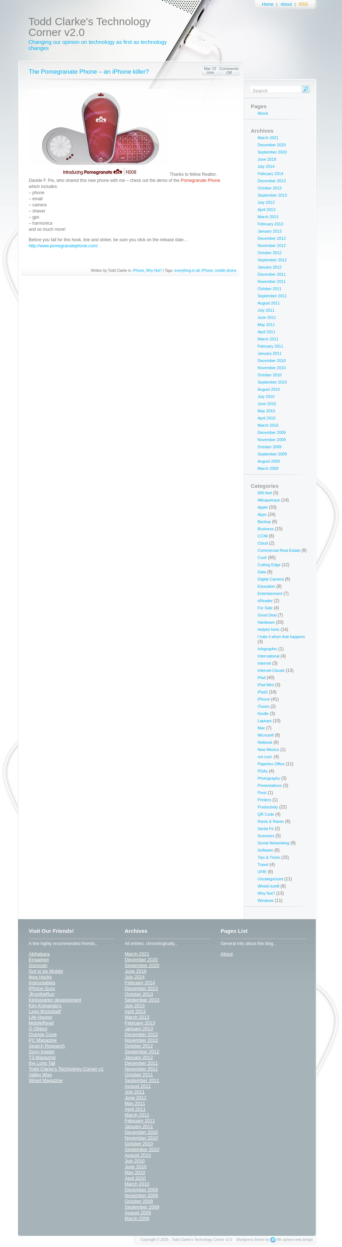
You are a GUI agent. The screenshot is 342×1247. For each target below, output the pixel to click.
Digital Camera (271, 579)
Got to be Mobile (46, 971)
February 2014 (270, 173)
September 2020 (272, 152)
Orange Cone (43, 1034)
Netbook (265, 742)
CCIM (263, 536)
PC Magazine (43, 1040)
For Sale (265, 608)
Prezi (262, 792)
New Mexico (268, 749)
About (286, 4)
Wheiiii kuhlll (268, 886)
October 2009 (270, 447)
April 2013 (267, 209)
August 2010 (269, 389)
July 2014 (266, 166)
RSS (303, 4)
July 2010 (266, 396)
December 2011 (272, 274)
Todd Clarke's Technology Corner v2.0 (89, 26)
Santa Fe (266, 828)
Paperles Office (271, 764)
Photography (269, 778)
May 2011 (266, 324)
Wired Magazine (46, 1080)
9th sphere (285, 1240)
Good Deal (267, 615)
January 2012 (270, 267)
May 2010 (266, 411)
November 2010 (272, 368)
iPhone (138, 270)
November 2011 (272, 281)
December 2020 (272, 145)
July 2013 (266, 202)
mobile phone (225, 270)
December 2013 (272, 181)
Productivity (268, 807)
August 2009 (269, 461)
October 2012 (270, 253)
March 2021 (268, 138)
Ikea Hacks (40, 977)
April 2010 (267, 418)
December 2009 (272, 432)
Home (267, 4)
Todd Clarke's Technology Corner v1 (66, 1069)
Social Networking (273, 843)
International (268, 656)
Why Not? (154, 270)
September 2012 (272, 260)
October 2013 (270, 188)
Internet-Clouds (271, 670)
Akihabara (39, 954)
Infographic (267, 649)
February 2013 (270, 224)
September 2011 (272, 296)
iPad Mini (266, 685)
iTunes (263, 706)
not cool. (265, 757)
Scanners (266, 836)
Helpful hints (268, 629)
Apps (262, 514)
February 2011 (270, 346)
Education (266, 586)
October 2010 (270, 375)
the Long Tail (42, 1063)
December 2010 (272, 360)
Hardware (266, 622)
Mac (261, 728)
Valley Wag (40, 1074)
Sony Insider (42, 1051)
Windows (266, 900)
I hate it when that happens (281, 636)
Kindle (263, 713)
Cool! (262, 557)
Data (262, 572)
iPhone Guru (42, 988)
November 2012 (272, 245)
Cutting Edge (269, 565)
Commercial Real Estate (279, 550)
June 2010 (267, 404)
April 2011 (267, 332)
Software (265, 850)
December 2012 (272, 238)
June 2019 (267, 159)
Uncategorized (270, 879)
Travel (263, 864)
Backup (264, 521)
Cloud (263, 543)
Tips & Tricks (269, 857)
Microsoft (266, 735)
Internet (264, 663)
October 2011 (270, 288)
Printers (264, 800)
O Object (38, 1028)
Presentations (270, 785)
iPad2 (263, 692)
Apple (263, 507)
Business (266, 529)
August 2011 (269, 303)
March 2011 (268, 339)
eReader (265, 601)
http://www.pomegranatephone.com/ (63, 245)
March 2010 (268, 425)
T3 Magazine (42, 1057)
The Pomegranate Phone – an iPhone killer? (89, 71)
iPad (261, 677)
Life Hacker (40, 1017)
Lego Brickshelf (45, 1011)
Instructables (42, 982)
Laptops (265, 721)
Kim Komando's (45, 1005)
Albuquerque (269, 500)
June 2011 (267, 317)
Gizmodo (38, 965)
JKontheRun (42, 994)
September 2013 (272, 195)
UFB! (262, 872)
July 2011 (266, 310)
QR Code (266, 814)
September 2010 (272, 382)
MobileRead (41, 1023)
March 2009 (268, 468)
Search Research (47, 1046)
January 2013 (270, 231)
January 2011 (270, 353)
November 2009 (272, 439)
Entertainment (270, 593)
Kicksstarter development (55, 1000)
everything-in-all (187, 270)
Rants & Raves (271, 821)
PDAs (263, 771)
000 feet (265, 493)
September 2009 (272, 454)
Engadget (39, 959)
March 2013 (268, 217)
